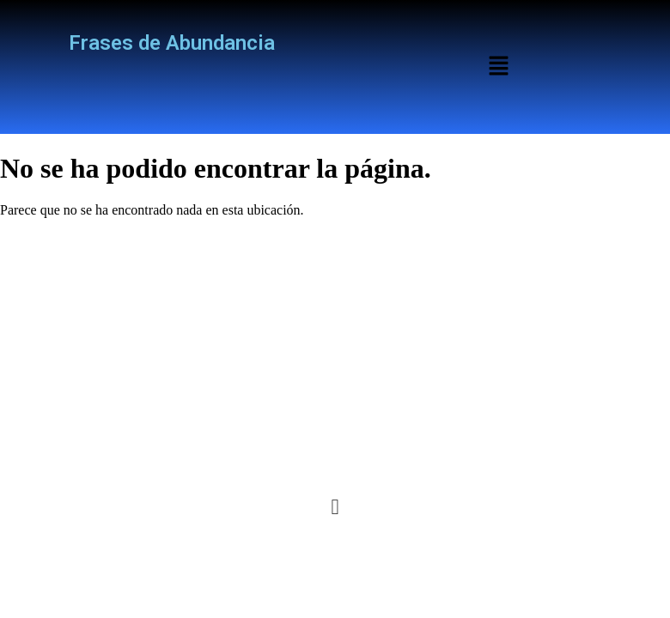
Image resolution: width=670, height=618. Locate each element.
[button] (498, 67)
